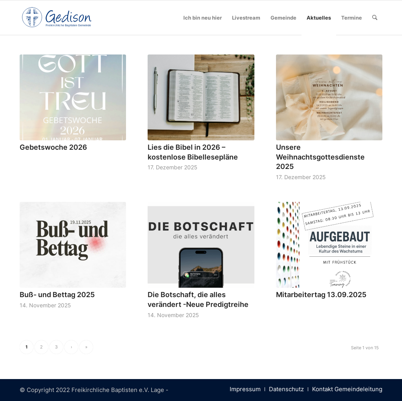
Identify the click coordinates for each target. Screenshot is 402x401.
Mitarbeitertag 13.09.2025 (321, 294)
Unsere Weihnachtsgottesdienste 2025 (320, 157)
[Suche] (374, 17)
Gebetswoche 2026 (53, 147)
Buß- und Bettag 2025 (57, 294)
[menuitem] (202, 17)
